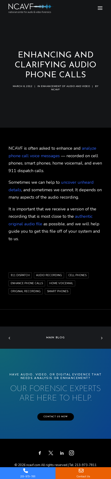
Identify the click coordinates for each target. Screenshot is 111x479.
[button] (100, 8)
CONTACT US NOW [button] (55, 417)
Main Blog (55, 337)
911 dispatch (20, 275)
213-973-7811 (86, 465)
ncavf (55, 89)
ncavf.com (33, 465)
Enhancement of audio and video (65, 86)
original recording (26, 291)
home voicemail (61, 283)
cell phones (77, 275)
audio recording (49, 275)
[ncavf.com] (31, 5)
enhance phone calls (27, 283)
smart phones (57, 291)
